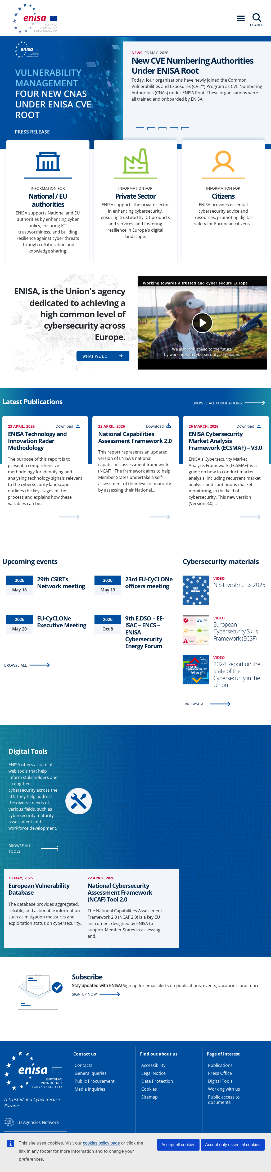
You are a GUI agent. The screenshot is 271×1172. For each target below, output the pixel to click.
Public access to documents (224, 1099)
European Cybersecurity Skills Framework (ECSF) (235, 631)
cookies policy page (101, 1143)
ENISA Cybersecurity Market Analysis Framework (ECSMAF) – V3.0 (225, 440)
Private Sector (135, 196)
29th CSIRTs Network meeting (61, 582)
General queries (91, 1073)
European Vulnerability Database (39, 889)
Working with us (224, 1089)
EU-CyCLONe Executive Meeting (61, 621)
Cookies (149, 1089)
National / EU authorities (47, 200)
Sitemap (149, 1097)
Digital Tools (220, 1081)
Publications (220, 1065)
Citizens (223, 196)
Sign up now (84, 994)
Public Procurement (95, 1081)
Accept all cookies (178, 1144)
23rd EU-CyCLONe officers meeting (149, 582)
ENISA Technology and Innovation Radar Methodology (37, 440)
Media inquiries (90, 1089)
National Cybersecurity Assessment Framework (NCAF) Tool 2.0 (120, 892)
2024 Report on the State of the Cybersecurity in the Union (236, 674)
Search (257, 24)
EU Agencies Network (37, 1122)
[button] (241, 18)
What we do (94, 356)
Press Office (220, 1073)
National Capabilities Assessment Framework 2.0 (135, 437)
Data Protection (157, 1081)
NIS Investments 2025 (239, 585)
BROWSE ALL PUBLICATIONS (217, 402)
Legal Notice (153, 1073)
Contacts (83, 1065)
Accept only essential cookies (232, 1144)
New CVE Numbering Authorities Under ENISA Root (192, 65)
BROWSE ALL (15, 665)
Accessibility (153, 1065)
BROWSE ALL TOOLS (19, 848)
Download (64, 426)
